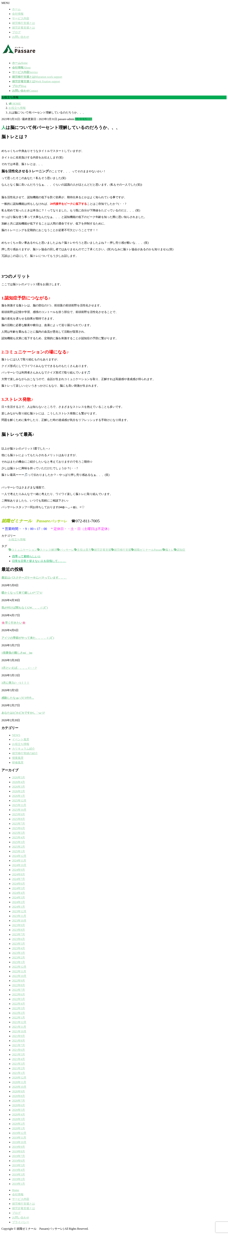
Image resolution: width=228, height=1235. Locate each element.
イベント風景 (20, 739)
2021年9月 (18, 1036)
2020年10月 (19, 1086)
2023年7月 (18, 934)
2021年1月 (18, 1072)
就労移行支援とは (23, 23)
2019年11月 (19, 1137)
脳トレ (169, 549)
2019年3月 (18, 1174)
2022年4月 (18, 1003)
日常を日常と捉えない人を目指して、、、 (39, 560)
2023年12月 (19, 911)
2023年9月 (18, 925)
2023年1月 (18, 962)
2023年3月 (18, 952)
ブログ (16, 32)
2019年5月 (18, 1165)
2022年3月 (18, 1008)
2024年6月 (18, 883)
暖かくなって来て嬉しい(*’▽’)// (21, 592)
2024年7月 (18, 879)
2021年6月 (18, 1049)
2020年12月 (19, 1077)
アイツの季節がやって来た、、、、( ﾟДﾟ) (27, 637)
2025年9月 (18, 814)
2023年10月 (19, 920)
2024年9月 (18, 869)
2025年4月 (18, 837)
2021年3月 (18, 1063)
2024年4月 (18, 892)
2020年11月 (19, 1082)
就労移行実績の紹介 (25, 753)
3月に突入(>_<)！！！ (15, 682)
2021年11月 (19, 1026)
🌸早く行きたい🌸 (13, 622)
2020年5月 (18, 1109)
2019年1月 (18, 1183)
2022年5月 (18, 999)
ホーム (16, 9)
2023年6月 (18, 939)
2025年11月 (19, 805)
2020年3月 (18, 1119)
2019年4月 (18, 1169)
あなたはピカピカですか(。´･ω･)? (23, 712)
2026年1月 (18, 795)
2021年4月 (18, 1059)
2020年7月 (18, 1100)
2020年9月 (18, 1091)
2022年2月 (18, 1012)
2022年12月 (19, 966)
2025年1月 (18, 851)
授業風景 (18, 757)
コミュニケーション (24, 549)
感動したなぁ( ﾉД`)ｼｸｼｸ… (17, 697)
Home (15, 1190)
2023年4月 (18, 948)
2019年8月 (18, 1151)
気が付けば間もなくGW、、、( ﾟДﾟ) (24, 607)
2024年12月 (19, 855)
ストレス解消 (48, 549)
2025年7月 (18, 823)
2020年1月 (18, 1128)
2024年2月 (18, 902)
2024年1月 (18, 906)
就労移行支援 (122, 549)
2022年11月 (19, 971)
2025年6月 (18, 828)
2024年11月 (19, 860)
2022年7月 (18, 989)
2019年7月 (18, 1156)
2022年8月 (18, 985)
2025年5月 (18, 832)
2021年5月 (18, 1054)
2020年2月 (18, 1123)
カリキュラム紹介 (23, 748)
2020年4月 (18, 1114)
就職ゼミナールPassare (148, 549)
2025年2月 (18, 846)
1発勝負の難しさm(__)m (16, 652)
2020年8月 (18, 1096)
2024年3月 (18, 897)
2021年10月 (19, 1031)
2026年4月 (18, 782)
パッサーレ (67, 549)
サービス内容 (20, 18)
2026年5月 (18, 777)
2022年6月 (18, 994)
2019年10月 (19, 1142)
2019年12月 (19, 1132)
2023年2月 (18, 957)
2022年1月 (18, 1017)
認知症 (181, 549)
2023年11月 (19, 915)
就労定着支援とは (23, 27)
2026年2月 (18, 791)
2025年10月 (19, 809)
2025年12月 (19, 800)
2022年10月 (19, 975)
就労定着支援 (102, 549)
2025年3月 (18, 842)
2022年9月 (18, 980)
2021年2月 (18, 1068)
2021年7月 (18, 1045)
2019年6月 (18, 1160)
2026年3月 (18, 786)
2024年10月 (19, 865)
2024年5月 (18, 888)
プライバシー (20, 1222)
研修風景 (18, 762)
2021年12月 (19, 1022)
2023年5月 (18, 943)
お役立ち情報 (83, 119)
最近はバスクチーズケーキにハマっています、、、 (34, 577)
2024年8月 (18, 874)
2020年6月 (18, 1105)
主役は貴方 (84, 549)
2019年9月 (18, 1146)
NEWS (16, 735)
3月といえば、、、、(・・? (19, 667)
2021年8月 (18, 1040)
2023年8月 (18, 929)
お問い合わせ (20, 36)
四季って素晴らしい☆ (26, 556)
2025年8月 (18, 818)
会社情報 (18, 13)
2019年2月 (18, 1179)
